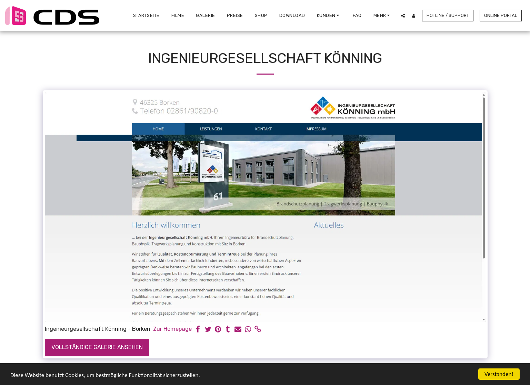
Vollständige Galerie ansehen (97, 347)
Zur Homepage (172, 329)
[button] (329, 15)
